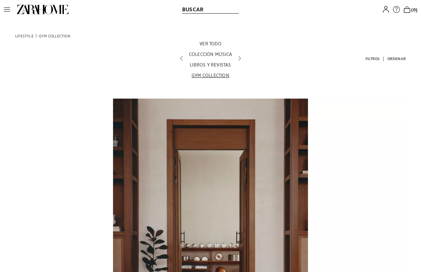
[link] (42, 9)
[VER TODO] (210, 43)
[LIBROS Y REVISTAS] (210, 65)
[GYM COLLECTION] (210, 75)
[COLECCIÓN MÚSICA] (210, 54)
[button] (9, 9)
